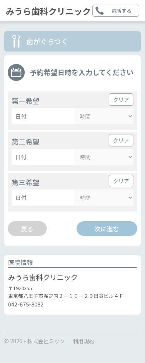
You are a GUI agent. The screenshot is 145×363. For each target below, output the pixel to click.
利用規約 (83, 341)
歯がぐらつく (47, 41)
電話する (121, 10)
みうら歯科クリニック (48, 11)
